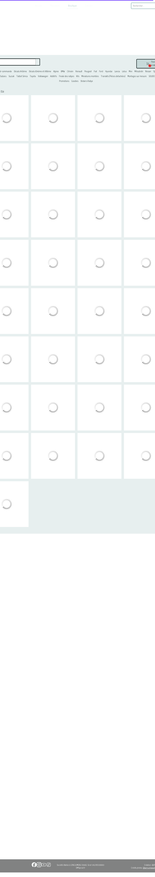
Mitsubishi (138, 71)
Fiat (95, 71)
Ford (101, 71)
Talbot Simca (22, 76)
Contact (89, 5)
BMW (63, 71)
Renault (78, 71)
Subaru (3, 76)
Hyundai (108, 71)
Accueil (38, 5)
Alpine (56, 71)
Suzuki (11, 76)
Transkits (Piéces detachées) (113, 76)
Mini (130, 71)
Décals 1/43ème (20, 71)
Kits (77, 76)
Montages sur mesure (137, 76)
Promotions (64, 81)
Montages (55, 5)
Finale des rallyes (66, 76)
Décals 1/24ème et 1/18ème (40, 71)
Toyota (33, 76)
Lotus (124, 71)
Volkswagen (43, 76)
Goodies (74, 81)
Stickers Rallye (86, 81)
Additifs (53, 76)
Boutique (72, 5)
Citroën (70, 71)
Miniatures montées (90, 76)
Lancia (117, 71)
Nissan (148, 71)
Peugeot (88, 71)
